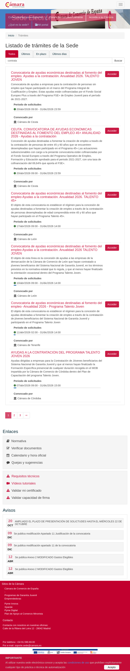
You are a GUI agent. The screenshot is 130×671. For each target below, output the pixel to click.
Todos (11, 54)
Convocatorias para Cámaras (66, 17)
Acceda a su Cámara (101, 17)
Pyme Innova (11, 603)
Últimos (25, 54)
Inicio (11, 35)
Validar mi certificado (26, 490)
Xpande (9, 607)
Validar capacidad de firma (31, 498)
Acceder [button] (112, 74)
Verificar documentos (26, 448)
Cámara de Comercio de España (22, 588)
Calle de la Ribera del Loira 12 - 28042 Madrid (27, 628)
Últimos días (59, 54)
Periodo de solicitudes (27, 104)
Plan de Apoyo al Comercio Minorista (24, 613)
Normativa (18, 441)
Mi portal (41, 24)
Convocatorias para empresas (25, 17)
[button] (118, 61)
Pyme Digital (11, 610)
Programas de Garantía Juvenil (21, 595)
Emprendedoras (13, 598)
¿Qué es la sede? (18, 24)
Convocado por (23, 117)
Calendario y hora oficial (28, 455)
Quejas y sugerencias (27, 462)
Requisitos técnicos (25, 476)
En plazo (41, 54)
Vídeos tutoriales (24, 483)
